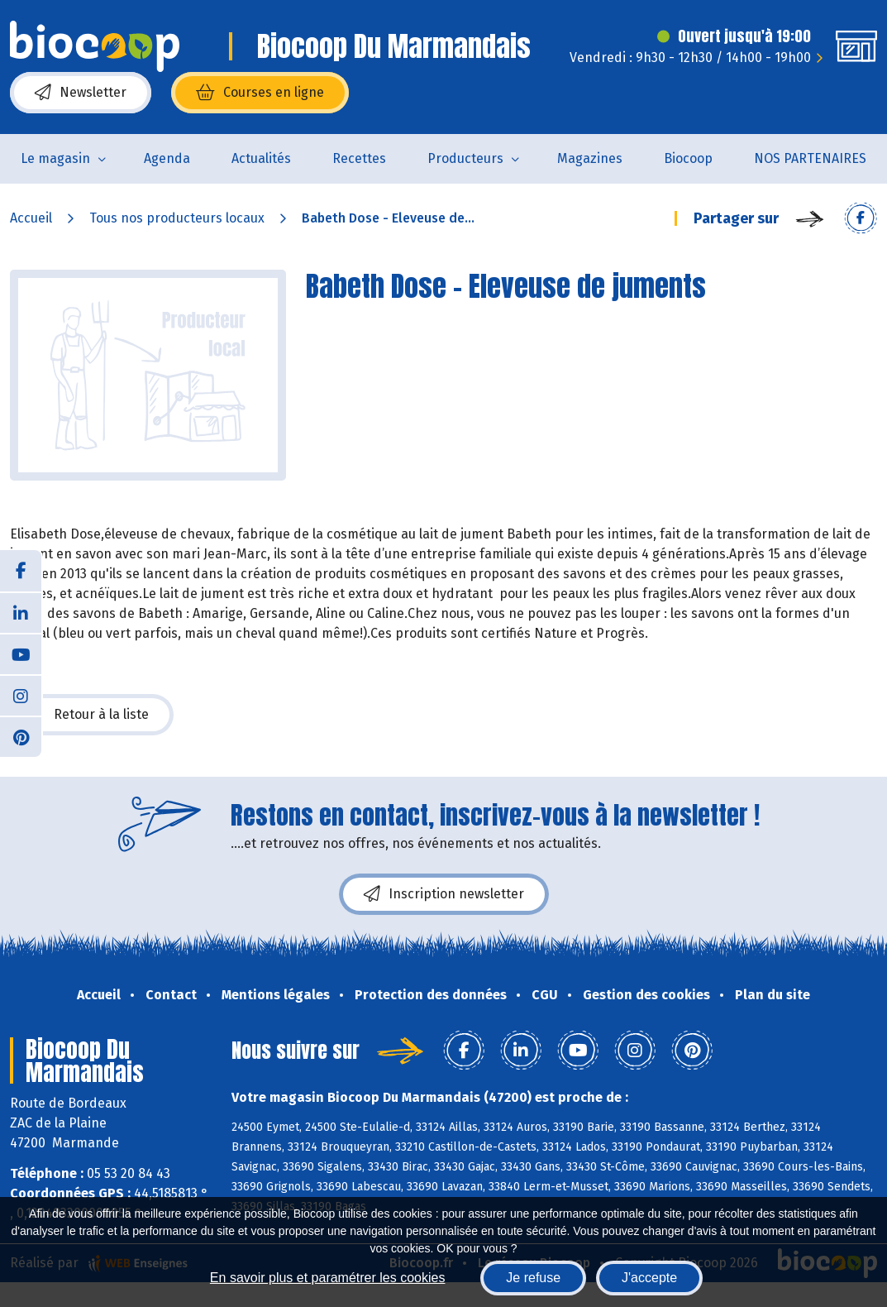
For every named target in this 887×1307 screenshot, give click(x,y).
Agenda (167, 158)
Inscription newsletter (444, 894)
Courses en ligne (260, 92)
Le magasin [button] (55, 158)
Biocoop (688, 158)
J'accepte (649, 1278)
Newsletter (80, 92)
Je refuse (533, 1278)
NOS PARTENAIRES (810, 158)
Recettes (359, 158)
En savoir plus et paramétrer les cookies (328, 1278)
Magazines (589, 158)
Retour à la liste (92, 714)
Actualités (261, 158)
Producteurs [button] (465, 158)
